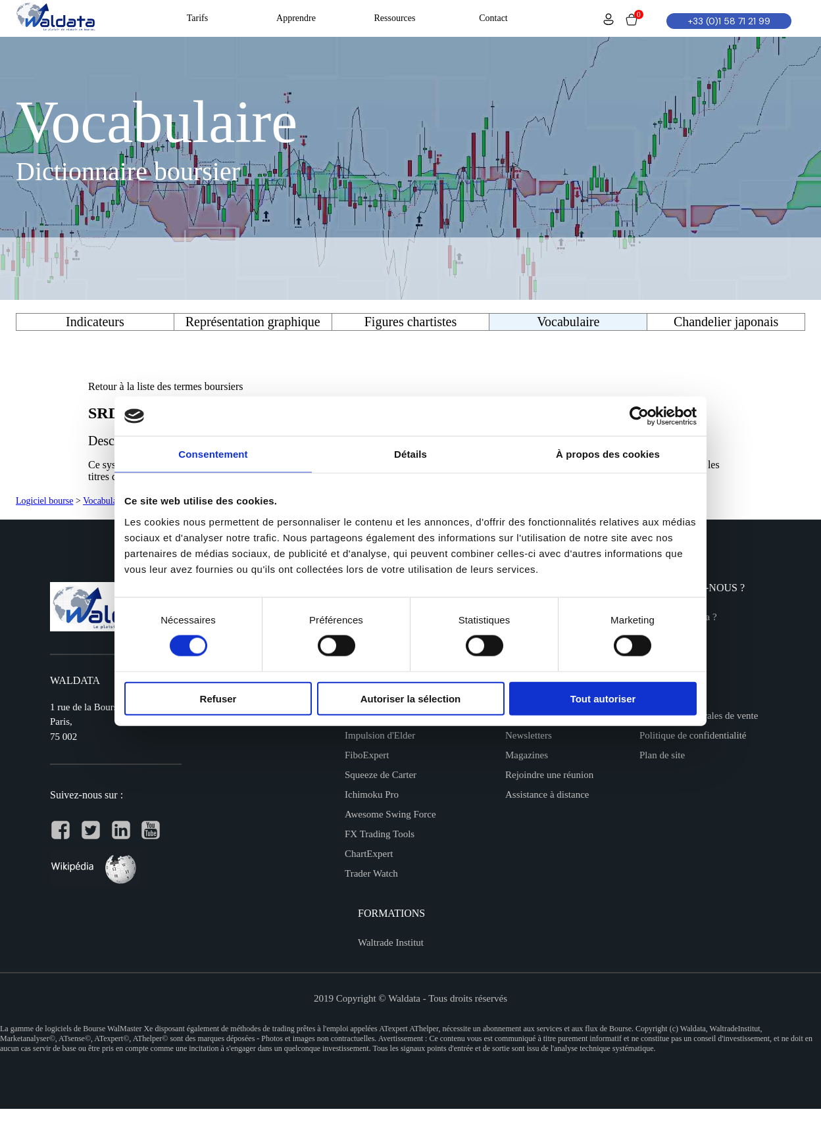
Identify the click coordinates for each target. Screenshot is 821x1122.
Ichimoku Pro (372, 794)
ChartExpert (369, 853)
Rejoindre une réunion (549, 774)
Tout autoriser (603, 698)
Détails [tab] (410, 454)
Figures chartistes (410, 321)
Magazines (526, 755)
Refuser (218, 698)
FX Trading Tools (379, 834)
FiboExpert (367, 755)
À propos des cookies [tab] (608, 454)
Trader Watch (371, 873)
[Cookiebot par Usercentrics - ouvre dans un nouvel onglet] (639, 416)
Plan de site (662, 755)
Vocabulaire (105, 501)
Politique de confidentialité (692, 735)
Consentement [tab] (212, 454)
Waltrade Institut (391, 942)
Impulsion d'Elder (380, 735)
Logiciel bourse (44, 501)
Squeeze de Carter (380, 774)
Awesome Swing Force (390, 814)
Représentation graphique (253, 321)
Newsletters (528, 735)
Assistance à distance (547, 794)
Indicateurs (95, 321)
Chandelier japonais (726, 321)
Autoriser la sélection (411, 698)
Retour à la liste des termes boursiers (165, 386)
